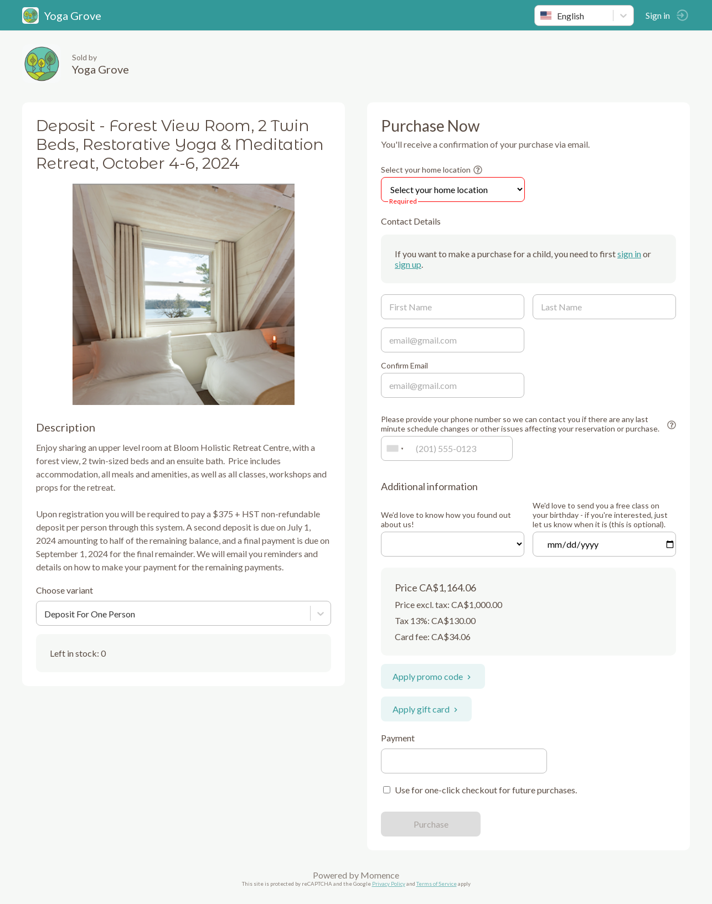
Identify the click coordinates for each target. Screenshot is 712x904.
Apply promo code (433, 676)
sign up (408, 264)
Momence (379, 875)
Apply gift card (426, 709)
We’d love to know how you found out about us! (446, 519)
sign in (629, 253)
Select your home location (426, 169)
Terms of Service (436, 884)
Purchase (431, 824)
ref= (452, 544)
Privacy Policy (388, 884)
